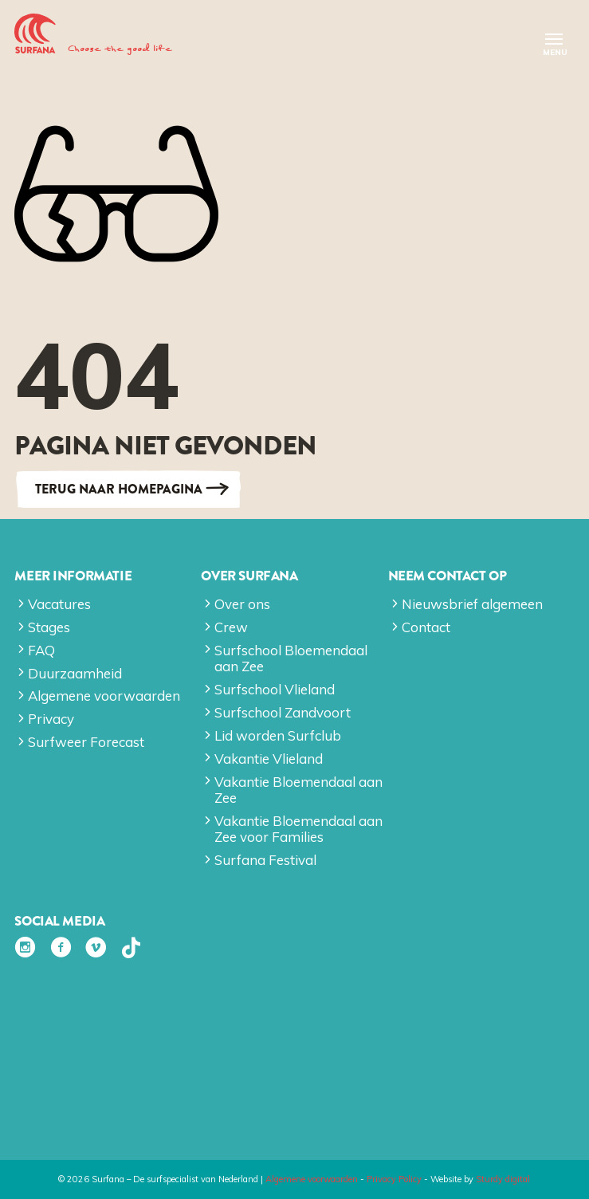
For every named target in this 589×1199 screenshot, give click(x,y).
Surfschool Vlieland (274, 689)
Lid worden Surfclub (277, 735)
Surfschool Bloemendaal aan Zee (290, 658)
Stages (49, 627)
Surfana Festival (265, 859)
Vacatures (59, 604)
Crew (231, 627)
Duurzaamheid (75, 673)
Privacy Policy (394, 1179)
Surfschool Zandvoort (282, 712)
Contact (426, 627)
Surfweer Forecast (86, 741)
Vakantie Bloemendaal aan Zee (298, 789)
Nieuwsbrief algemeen (472, 604)
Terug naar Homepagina (118, 489)
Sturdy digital (503, 1179)
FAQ (41, 650)
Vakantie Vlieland (268, 758)
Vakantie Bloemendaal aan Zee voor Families (298, 828)
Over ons (242, 604)
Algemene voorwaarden (104, 695)
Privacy (51, 718)
